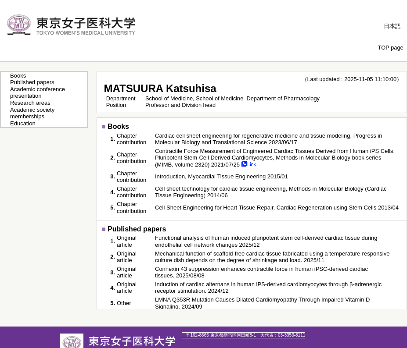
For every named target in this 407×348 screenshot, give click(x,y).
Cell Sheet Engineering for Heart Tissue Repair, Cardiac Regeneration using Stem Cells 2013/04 (277, 207)
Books (18, 75)
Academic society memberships (32, 113)
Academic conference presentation (37, 92)
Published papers (32, 82)
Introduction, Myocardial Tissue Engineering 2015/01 (221, 176)
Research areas (30, 102)
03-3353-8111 (282, 335)
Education (23, 123)
